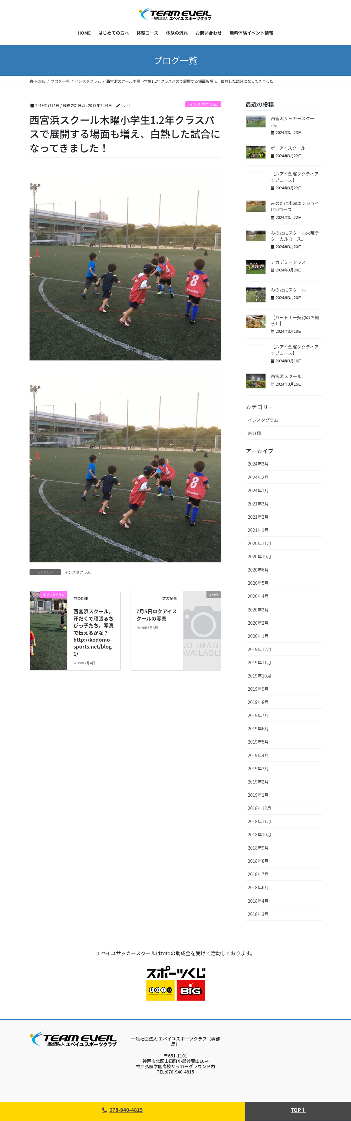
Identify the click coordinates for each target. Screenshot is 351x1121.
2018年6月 (258, 887)
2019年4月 (258, 755)
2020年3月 (258, 609)
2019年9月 (258, 689)
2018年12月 (259, 808)
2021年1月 (258, 530)
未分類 (254, 433)
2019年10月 (259, 675)
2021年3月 (258, 503)
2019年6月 (258, 728)
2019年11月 (259, 662)
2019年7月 (258, 715)
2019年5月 (258, 742)
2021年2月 (258, 517)
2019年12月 (259, 649)
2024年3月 (258, 463)
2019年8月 (258, 702)
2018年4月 (258, 901)
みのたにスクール (288, 290)
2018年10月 (259, 834)
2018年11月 (259, 821)
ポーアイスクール (288, 148)
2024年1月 (258, 490)
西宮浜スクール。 (288, 376)
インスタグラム (203, 104)
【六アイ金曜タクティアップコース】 (295, 176)
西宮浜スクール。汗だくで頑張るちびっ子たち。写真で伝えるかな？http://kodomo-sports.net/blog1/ (94, 632)
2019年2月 (258, 781)
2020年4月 (258, 596)
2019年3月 (258, 768)
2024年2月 (258, 477)
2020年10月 (259, 556)
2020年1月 (258, 636)
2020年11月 (259, 543)
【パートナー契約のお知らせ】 (295, 320)
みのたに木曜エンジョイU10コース (295, 206)
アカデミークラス (288, 262)
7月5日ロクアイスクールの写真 (156, 614)
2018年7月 (258, 874)
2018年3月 (258, 914)
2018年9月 (258, 848)
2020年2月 (258, 623)
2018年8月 (258, 861)
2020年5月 (258, 583)
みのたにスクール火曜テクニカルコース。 (295, 236)
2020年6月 (258, 569)
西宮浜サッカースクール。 (293, 121)
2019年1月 (258, 795)
